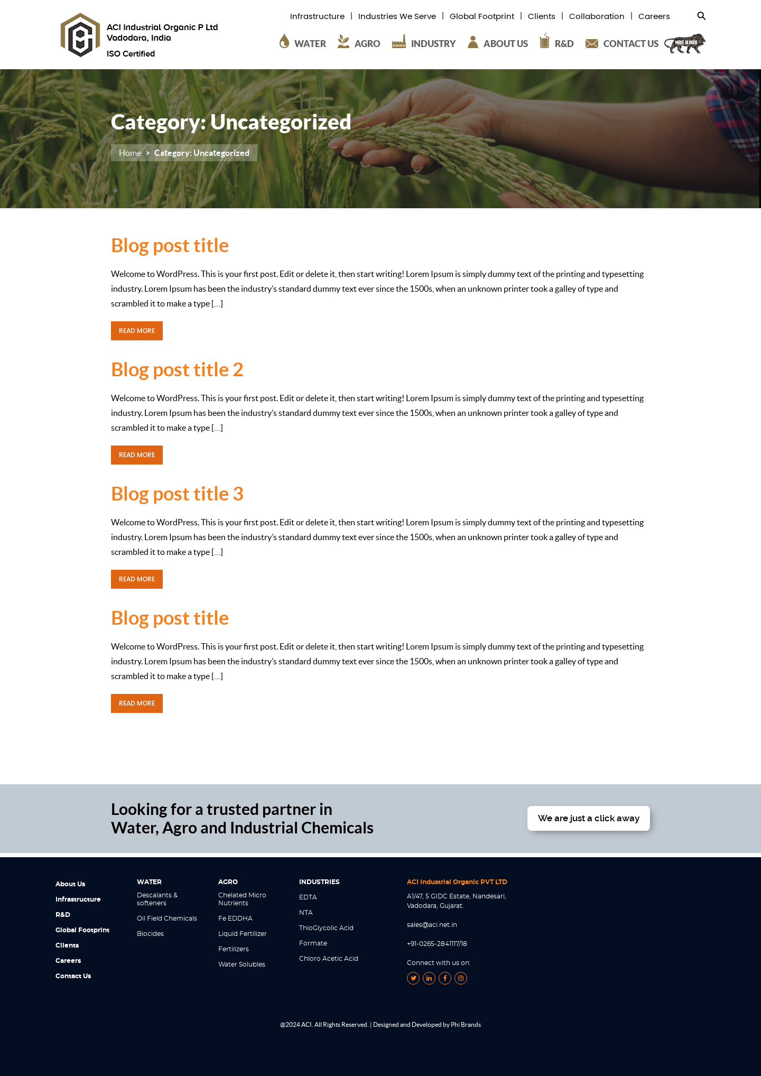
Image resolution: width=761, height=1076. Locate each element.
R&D (62, 915)
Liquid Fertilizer (242, 934)
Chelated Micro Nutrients (242, 899)
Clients (541, 17)
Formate (313, 943)
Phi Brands (466, 1024)
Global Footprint (482, 17)
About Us (70, 884)
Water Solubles (241, 964)
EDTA (308, 897)
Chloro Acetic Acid (328, 959)
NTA (306, 913)
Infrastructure (317, 17)
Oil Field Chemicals (167, 918)
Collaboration (597, 17)
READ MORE (137, 331)
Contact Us (73, 976)
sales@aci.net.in (432, 925)
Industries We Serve (397, 17)
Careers (654, 17)
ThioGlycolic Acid (326, 928)
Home (130, 152)
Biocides (150, 934)
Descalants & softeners (157, 899)
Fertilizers (233, 949)
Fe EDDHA (235, 918)
